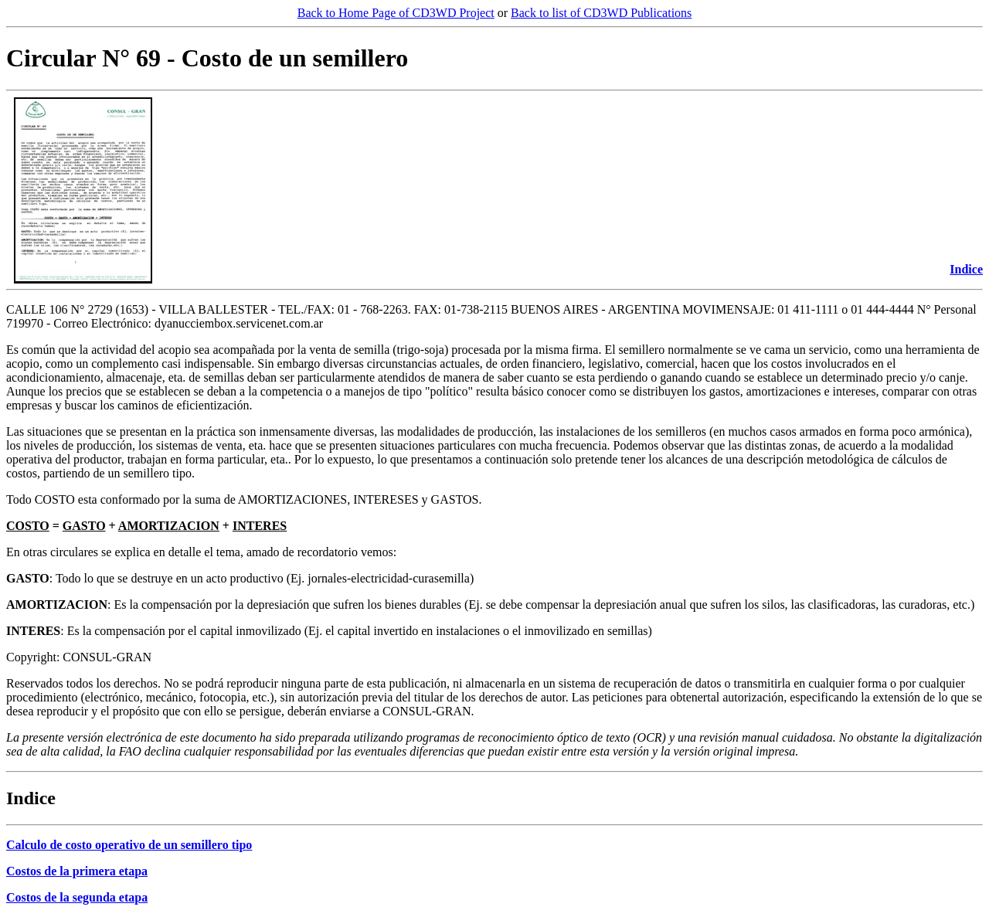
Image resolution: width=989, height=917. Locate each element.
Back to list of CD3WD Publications (601, 12)
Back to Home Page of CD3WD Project (395, 12)
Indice (966, 269)
